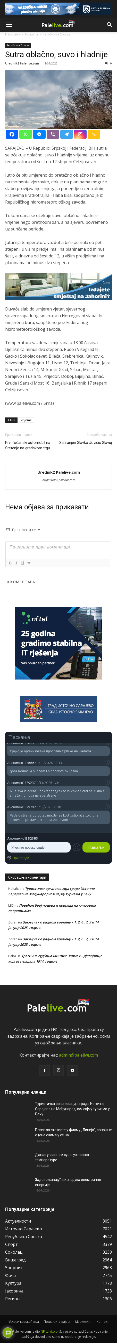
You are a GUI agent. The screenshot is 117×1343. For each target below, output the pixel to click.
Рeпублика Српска (18, 45)
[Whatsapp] (25, 134)
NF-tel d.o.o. (49, 1331)
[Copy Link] (94, 134)
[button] (9, 25)
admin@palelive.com (78, 1055)
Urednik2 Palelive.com (22, 63)
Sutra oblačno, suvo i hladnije (56, 54)
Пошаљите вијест (57, 1321)
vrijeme (26, 420)
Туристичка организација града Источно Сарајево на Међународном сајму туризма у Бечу (72, 1109)
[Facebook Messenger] (39, 134)
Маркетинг (83, 1321)
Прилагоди (20, 858)
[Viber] (53, 134)
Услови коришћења (24, 1321)
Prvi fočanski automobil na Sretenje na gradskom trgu (27, 445)
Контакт (102, 1321)
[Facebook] (12, 134)
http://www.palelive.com (58, 480)
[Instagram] (80, 134)
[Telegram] (66, 134)
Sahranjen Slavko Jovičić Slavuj (85, 442)
